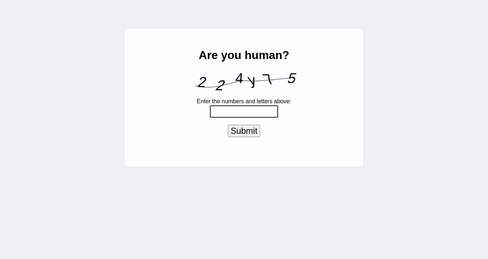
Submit (244, 132)
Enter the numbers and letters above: (244, 101)
